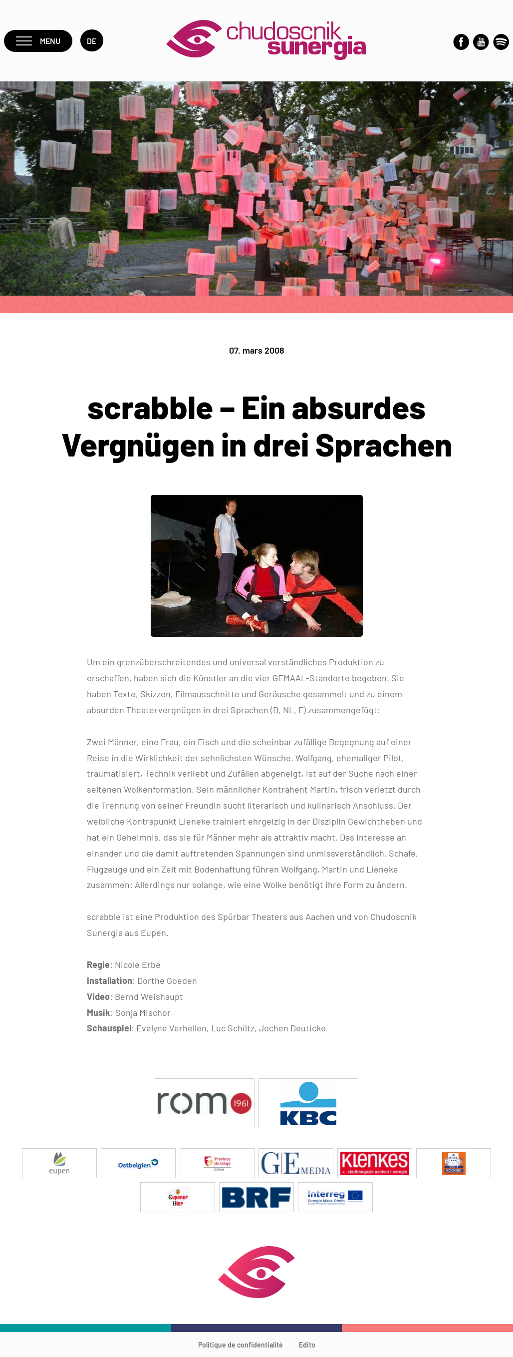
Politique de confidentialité (240, 1345)
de (92, 40)
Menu (38, 40)
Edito (307, 1345)
